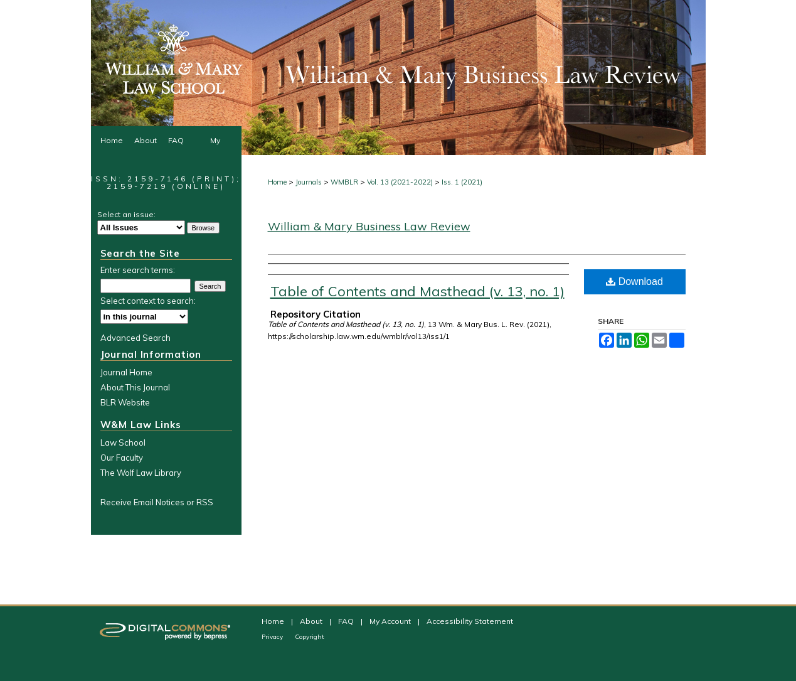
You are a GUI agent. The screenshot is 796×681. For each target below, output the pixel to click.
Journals (308, 182)
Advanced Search (135, 338)
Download (634, 281)
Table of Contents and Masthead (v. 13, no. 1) (417, 291)
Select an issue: (126, 214)
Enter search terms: (137, 270)
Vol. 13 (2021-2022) (400, 182)
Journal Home (126, 372)
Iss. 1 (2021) (462, 182)
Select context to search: (148, 301)
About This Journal (135, 387)
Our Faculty (121, 458)
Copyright (309, 637)
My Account (391, 621)
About (312, 621)
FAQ (347, 621)
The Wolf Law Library (140, 473)
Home (277, 182)
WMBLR (344, 182)
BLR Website (125, 402)
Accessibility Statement (470, 621)
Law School (123, 442)
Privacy (273, 637)
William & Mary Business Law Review (369, 226)
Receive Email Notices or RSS (156, 502)
